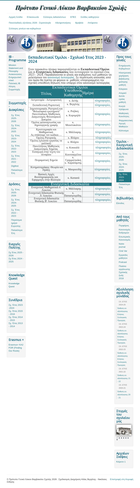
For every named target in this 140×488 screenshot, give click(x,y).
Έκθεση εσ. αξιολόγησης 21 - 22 (124, 378)
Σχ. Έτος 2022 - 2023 (15, 213)
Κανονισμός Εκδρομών (124, 231)
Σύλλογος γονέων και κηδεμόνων (25, 28)
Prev (120, 432)
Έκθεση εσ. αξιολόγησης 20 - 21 (124, 395)
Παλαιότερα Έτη (16, 171)
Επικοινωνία (33, 17)
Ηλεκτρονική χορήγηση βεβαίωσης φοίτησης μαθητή (125, 78)
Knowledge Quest (14, 285)
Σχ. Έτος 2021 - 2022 (15, 159)
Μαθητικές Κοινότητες (124, 115)
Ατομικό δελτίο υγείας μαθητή (122, 97)
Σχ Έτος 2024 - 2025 (16, 260)
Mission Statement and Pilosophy (16, 68)
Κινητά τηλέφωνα (124, 108)
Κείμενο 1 (121, 461)
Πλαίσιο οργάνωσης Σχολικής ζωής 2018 (124, 272)
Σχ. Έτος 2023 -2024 (16, 306)
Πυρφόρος (124, 225)
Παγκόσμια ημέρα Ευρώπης (16, 223)
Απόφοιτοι (93, 22)
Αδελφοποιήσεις (63, 22)
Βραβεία (79, 22)
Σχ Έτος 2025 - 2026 (16, 254)
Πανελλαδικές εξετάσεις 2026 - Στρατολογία (30, 22)
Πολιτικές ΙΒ (14, 83)
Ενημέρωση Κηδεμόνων (125, 67)
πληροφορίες (102, 100)
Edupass (123, 89)
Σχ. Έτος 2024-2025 (15, 128)
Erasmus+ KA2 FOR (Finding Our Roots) (16, 347)
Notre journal (122, 245)
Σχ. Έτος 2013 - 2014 (16, 325)
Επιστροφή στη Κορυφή (121, 479)
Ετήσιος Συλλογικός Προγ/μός (122, 317)
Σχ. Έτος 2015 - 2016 (16, 312)
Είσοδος (120, 203)
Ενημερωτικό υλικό (15, 79)
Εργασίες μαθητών (123, 256)
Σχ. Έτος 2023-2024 (15, 138)
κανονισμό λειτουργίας (61, 77)
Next (127, 432)
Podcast (123, 262)
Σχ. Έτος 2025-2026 (15, 118)
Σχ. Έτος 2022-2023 (15, 148)
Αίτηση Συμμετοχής (14, 88)
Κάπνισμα (124, 130)
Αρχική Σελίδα (15, 17)
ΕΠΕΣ (73, 17)
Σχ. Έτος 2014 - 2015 (16, 318)
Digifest (14, 166)
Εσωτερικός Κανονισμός (124, 238)
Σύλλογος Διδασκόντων (54, 17)
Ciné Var (123, 251)
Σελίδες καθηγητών (90, 17)
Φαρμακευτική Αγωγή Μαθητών (125, 123)
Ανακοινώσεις (15, 74)
